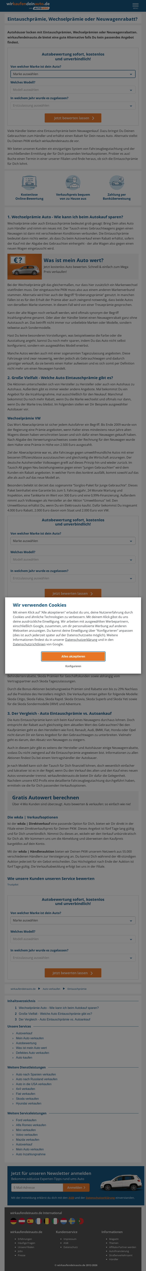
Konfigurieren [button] (73, 666)
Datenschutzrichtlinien (29, 644)
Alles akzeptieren (73, 656)
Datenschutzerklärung (81, 640)
